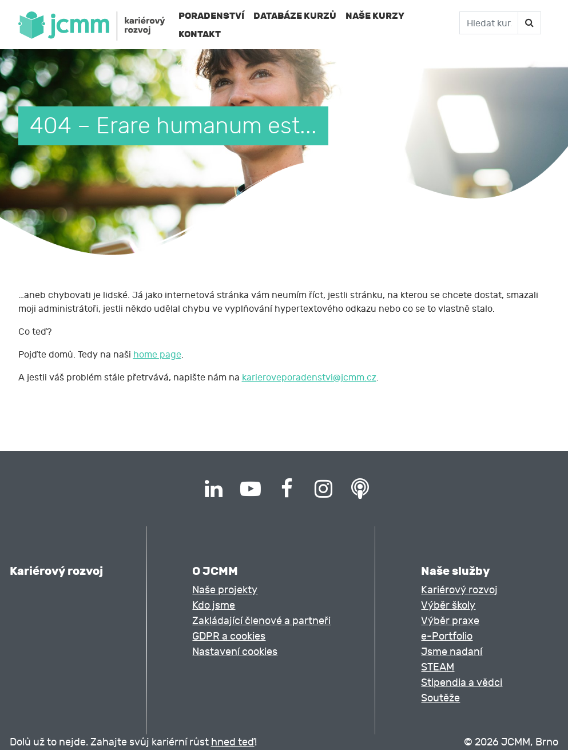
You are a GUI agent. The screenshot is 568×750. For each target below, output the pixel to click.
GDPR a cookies (228, 636)
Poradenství (211, 15)
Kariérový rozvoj (459, 590)
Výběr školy (448, 606)
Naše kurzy (374, 15)
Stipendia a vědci (461, 683)
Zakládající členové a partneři (261, 621)
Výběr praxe (450, 621)
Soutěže (440, 698)
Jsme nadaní (451, 652)
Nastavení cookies (234, 652)
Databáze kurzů (294, 15)
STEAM (437, 667)
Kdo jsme (213, 606)
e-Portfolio (446, 636)
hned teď (233, 742)
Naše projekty (224, 590)
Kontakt (199, 34)
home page (157, 355)
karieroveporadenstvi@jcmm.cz (309, 377)
